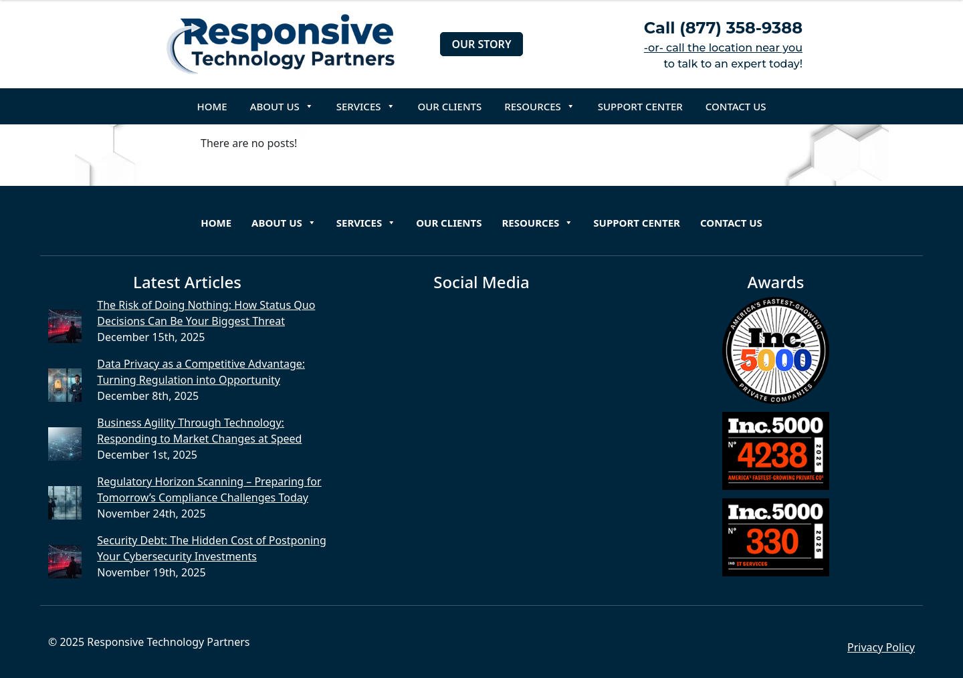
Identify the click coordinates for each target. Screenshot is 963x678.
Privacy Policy (881, 647)
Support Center (640, 106)
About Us (282, 106)
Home (212, 106)
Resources (539, 106)
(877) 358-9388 (740, 27)
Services (365, 106)
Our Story (481, 44)
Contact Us (736, 106)
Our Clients (450, 106)
